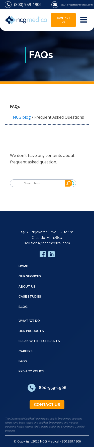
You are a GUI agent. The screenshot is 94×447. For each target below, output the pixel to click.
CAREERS (26, 351)
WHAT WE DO (29, 321)
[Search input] (45, 183)
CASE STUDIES (30, 296)
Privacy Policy (31, 371)
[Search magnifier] (72, 183)
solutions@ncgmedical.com (47, 243)
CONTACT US (63, 19)
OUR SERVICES (30, 276)
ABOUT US (27, 286)
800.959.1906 (71, 441)
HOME (23, 266)
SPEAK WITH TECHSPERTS (39, 341)
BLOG (23, 307)
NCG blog (22, 117)
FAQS (23, 361)
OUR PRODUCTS (31, 331)
